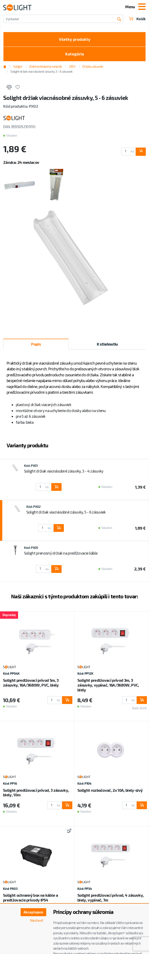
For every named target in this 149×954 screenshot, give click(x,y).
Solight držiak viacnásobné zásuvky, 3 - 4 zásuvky (63, 471)
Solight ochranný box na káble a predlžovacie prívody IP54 (30, 897)
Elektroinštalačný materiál (45, 66)
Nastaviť (36, 920)
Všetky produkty (74, 39)
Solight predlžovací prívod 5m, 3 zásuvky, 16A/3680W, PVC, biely (31, 682)
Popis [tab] (36, 344)
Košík (137, 19)
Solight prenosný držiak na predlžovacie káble (61, 553)
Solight (17, 66)
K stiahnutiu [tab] (107, 344)
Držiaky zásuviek (92, 66)
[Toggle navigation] (142, 7)
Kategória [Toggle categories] (74, 54)
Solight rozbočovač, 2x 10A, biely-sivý (110, 790)
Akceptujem (33, 912)
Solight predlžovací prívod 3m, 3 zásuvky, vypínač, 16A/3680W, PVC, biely (108, 685)
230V (72, 66)
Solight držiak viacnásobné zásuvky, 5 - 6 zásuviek (41, 71)
